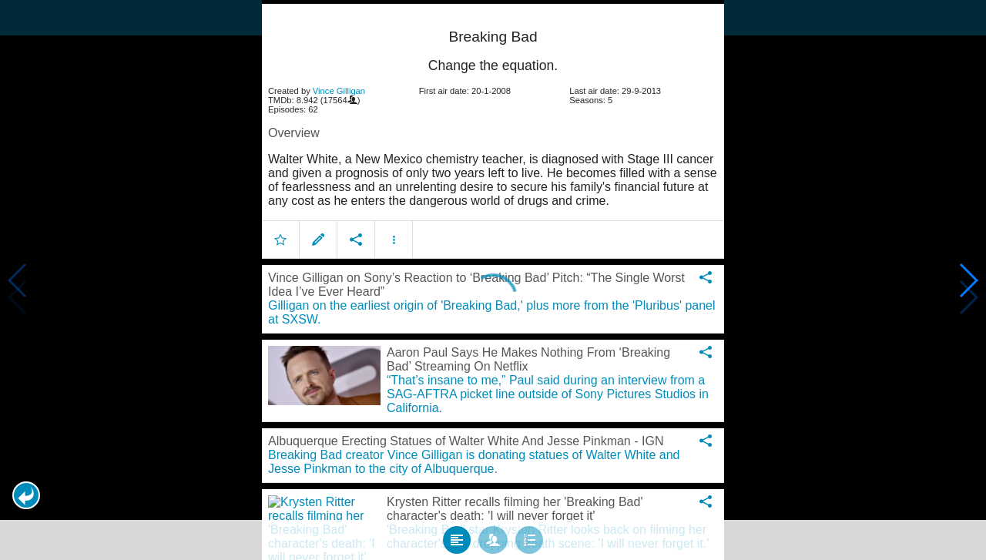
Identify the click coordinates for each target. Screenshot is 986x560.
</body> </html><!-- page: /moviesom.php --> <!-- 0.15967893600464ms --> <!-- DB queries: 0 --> (493, 280)
